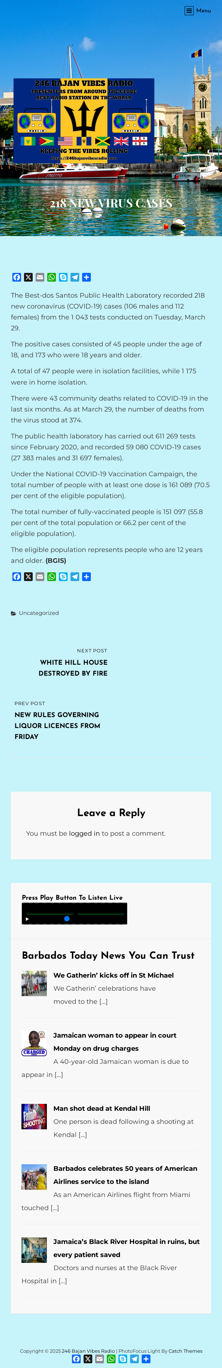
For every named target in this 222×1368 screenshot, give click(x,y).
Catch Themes (185, 1351)
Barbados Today (59, 956)
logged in (84, 834)
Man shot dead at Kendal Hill (101, 1109)
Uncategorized (39, 612)
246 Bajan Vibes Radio (88, 1351)
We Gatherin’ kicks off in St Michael (113, 975)
